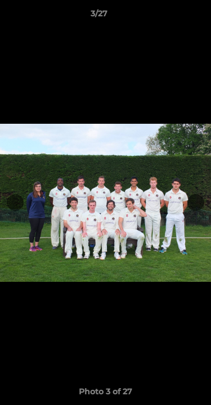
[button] (170, 16)
